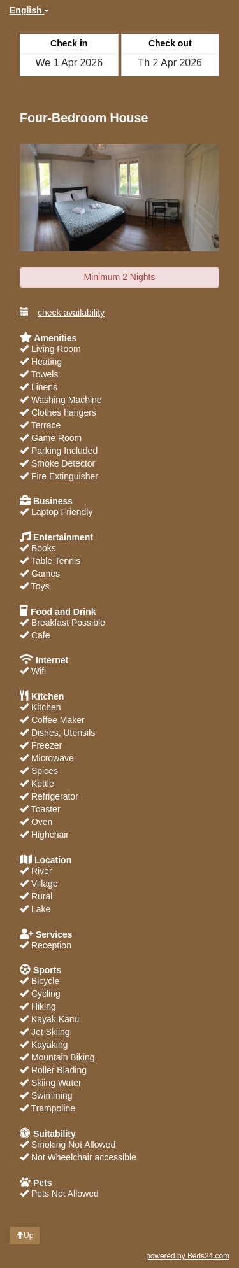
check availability (62, 312)
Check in (68, 43)
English (29, 10)
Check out (170, 43)
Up (24, 1235)
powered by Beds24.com (187, 1255)
